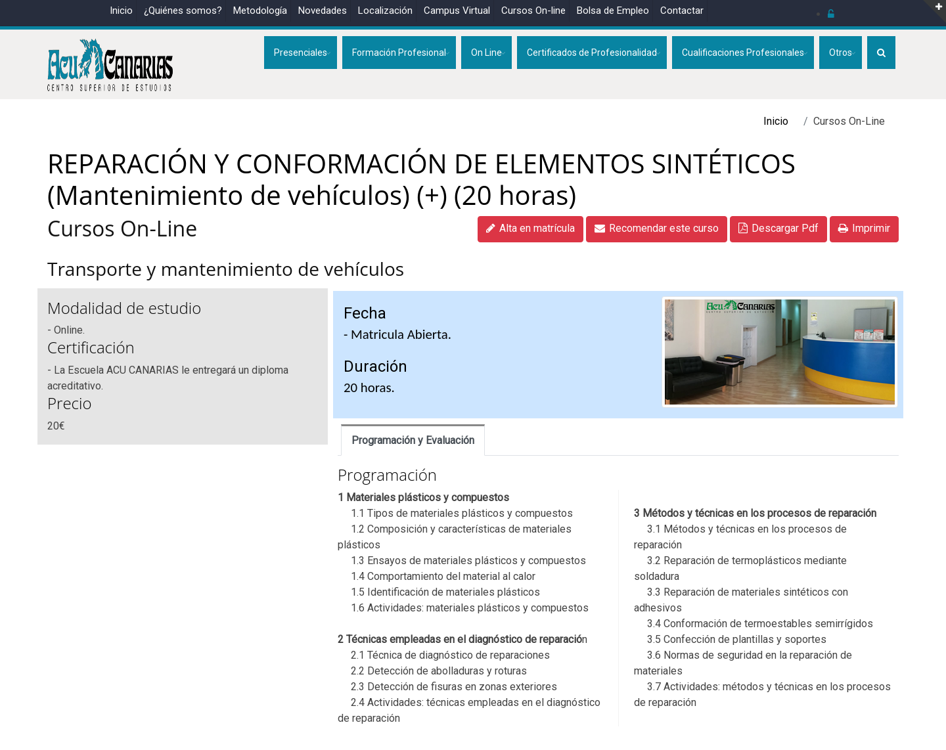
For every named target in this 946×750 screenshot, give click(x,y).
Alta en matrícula (530, 228)
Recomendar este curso (657, 228)
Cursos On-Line (122, 228)
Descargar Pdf (778, 228)
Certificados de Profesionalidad (592, 52)
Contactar (682, 10)
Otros (840, 52)
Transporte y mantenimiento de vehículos (225, 268)
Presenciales (300, 52)
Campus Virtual (457, 10)
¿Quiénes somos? (183, 10)
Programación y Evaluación (412, 440)
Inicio (121, 10)
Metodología (260, 10)
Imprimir (864, 228)
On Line (486, 52)
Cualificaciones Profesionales (743, 52)
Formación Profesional (399, 52)
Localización (385, 10)
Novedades (322, 10)
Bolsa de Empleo (613, 10)
